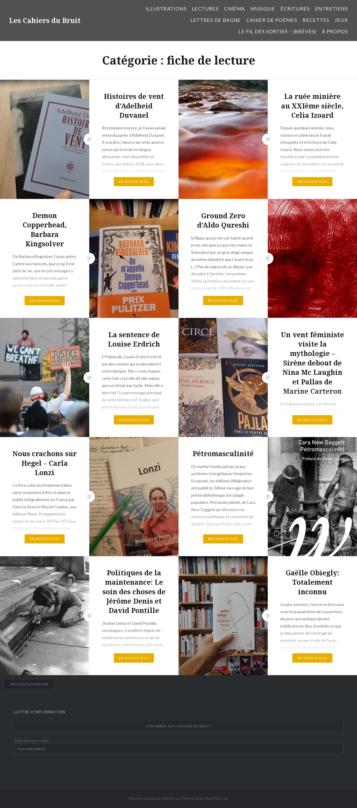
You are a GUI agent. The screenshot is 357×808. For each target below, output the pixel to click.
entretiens (331, 8)
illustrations (166, 8)
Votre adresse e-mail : (31, 740)
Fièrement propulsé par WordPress (154, 798)
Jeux (341, 20)
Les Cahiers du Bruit (45, 20)
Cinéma (234, 8)
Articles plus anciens (29, 684)
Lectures (205, 8)
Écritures (295, 8)
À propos (335, 31)
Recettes (316, 20)
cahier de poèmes (271, 20)
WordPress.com (216, 798)
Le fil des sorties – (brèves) (277, 31)
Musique (262, 8)
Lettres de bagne (215, 20)
